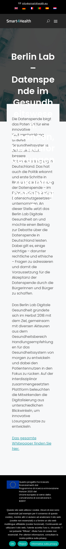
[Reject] (61, 527)
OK (12, 543)
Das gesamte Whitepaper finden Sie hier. (31, 443)
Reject (22, 543)
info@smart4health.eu (35, 3)
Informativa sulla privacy (44, 543)
